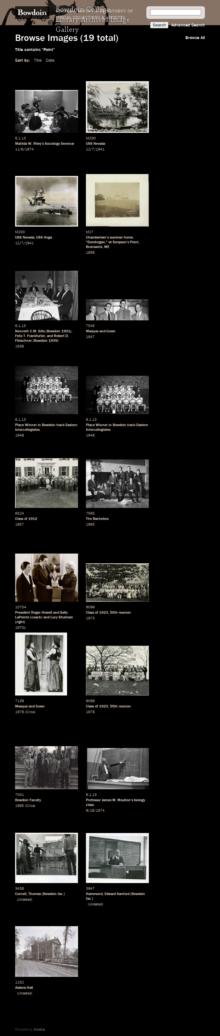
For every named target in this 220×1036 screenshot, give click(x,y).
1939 (52, 341)
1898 (90, 253)
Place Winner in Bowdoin (35, 425)
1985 (19, 806)
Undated (24, 900)
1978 (19, 712)
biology (139, 800)
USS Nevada (95, 144)
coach (36, 617)
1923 (103, 613)
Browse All (195, 38)
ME (106, 247)
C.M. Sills (37, 331)
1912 (32, 519)
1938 (19, 346)
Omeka (39, 1030)
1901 (65, 331)
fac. (61, 894)
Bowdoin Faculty (28, 800)
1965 (90, 524)
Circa (30, 712)
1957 (19, 524)
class (90, 805)
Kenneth (22, 331)
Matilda (21, 144)
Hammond (94, 894)
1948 (19, 435)
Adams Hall (24, 988)
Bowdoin (53, 331)
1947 (90, 337)
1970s (20, 628)
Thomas (34, 894)
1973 (90, 618)
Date (50, 60)
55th (114, 706)
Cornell (20, 894)
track (60, 425)
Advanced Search (188, 25)
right (20, 622)
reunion (125, 613)
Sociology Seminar (59, 144)
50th (114, 613)
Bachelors (101, 519)
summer (116, 237)
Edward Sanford (116, 894)
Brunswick (94, 247)
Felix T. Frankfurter (30, 336)
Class (19, 519)
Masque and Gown (101, 331)
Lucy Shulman (61, 617)
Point (134, 242)
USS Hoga (44, 237)
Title (38, 60)
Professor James (98, 800)
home (128, 237)
